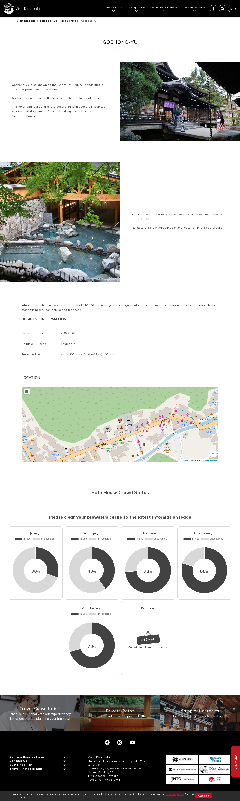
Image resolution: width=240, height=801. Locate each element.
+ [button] (213, 448)
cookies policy (175, 794)
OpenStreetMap (210, 460)
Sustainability (21, 764)
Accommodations (195, 7)
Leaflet (185, 460)
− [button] (213, 453)
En (231, 8)
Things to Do (137, 7)
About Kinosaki (113, 7)
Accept (203, 796)
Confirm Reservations (27, 757)
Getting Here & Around (164, 7)
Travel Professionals (26, 768)
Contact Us (18, 761)
